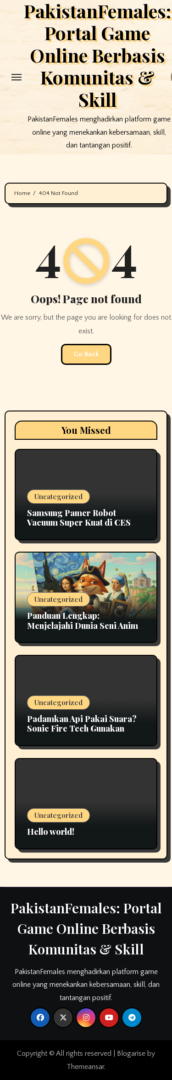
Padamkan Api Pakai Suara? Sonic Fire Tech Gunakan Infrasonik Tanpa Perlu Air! (82, 728)
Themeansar (85, 1067)
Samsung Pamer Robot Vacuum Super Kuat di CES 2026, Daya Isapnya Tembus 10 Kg (82, 527)
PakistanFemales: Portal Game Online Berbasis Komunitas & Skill (86, 928)
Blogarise (131, 1053)
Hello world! (50, 831)
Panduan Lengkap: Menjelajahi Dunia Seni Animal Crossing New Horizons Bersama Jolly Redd (86, 630)
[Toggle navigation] (16, 77)
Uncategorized (58, 496)
